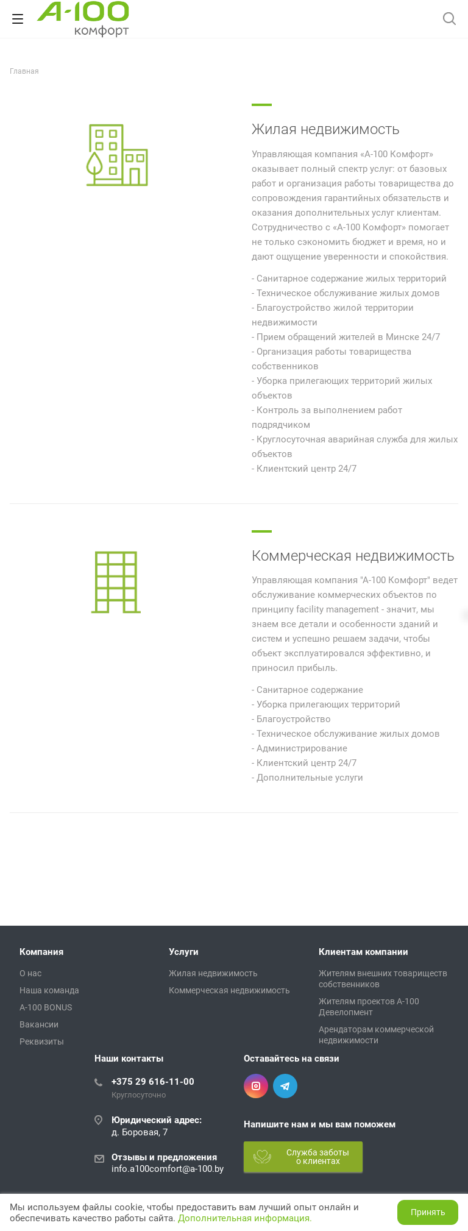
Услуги (184, 951)
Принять (428, 1212)
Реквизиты (42, 1041)
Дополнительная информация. (245, 1218)
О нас (30, 973)
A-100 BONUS (46, 1007)
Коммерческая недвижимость (353, 555)
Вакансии (39, 1024)
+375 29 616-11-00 (153, 1081)
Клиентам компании (363, 951)
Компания (41, 951)
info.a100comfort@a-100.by (168, 1168)
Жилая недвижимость (326, 129)
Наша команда (49, 990)
